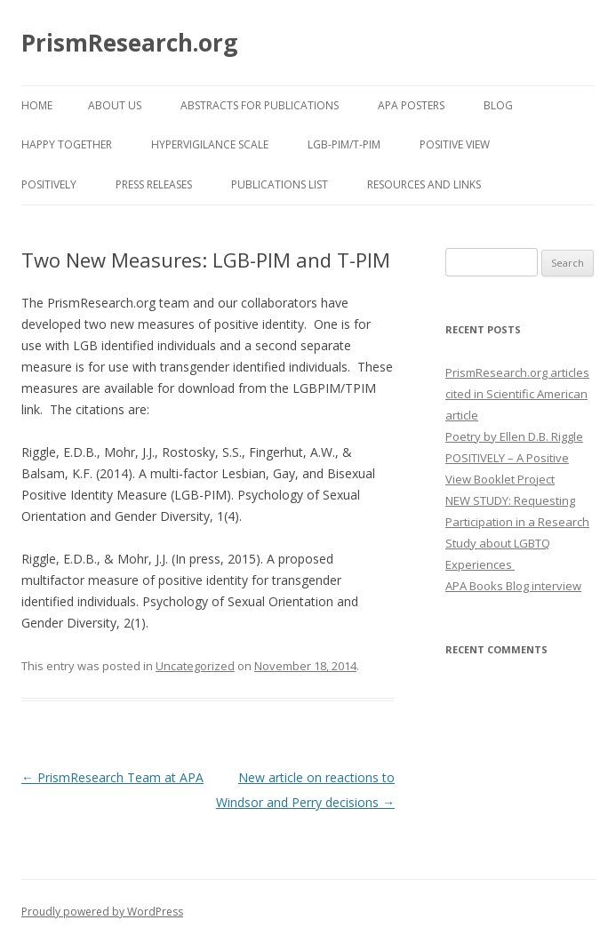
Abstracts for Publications (259, 105)
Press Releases (154, 184)
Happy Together (66, 144)
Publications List (279, 184)
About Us (114, 105)
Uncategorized (195, 666)
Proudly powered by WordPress (102, 911)
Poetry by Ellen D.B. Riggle (514, 436)
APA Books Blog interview (513, 586)
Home (36, 105)
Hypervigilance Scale (209, 144)
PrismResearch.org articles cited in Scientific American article (517, 393)
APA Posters (411, 105)
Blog (498, 105)
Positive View (455, 144)
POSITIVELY (48, 184)
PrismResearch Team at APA (112, 777)
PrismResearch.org (129, 43)
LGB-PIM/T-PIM (344, 144)
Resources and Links (424, 184)
